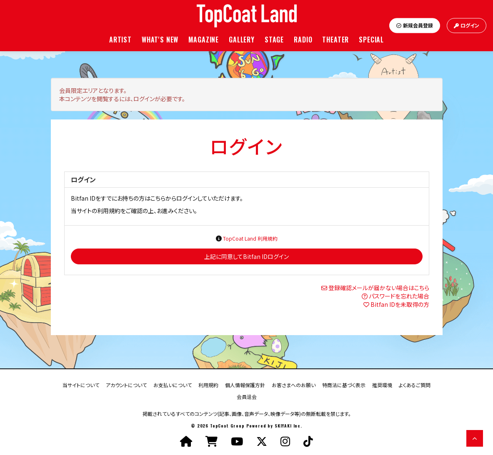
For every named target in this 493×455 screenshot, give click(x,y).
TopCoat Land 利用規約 (250, 238)
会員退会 (247, 396)
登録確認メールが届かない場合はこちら (378, 287)
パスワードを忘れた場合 (399, 296)
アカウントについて (126, 384)
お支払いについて (172, 384)
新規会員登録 (414, 25)
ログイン (466, 25)
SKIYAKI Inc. (288, 426)
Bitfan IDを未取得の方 (399, 304)
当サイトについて (81, 384)
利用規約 (208, 384)
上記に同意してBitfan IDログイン (246, 256)
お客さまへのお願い (293, 384)
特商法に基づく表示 (343, 384)
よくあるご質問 (414, 384)
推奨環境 (382, 384)
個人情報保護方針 (245, 384)
